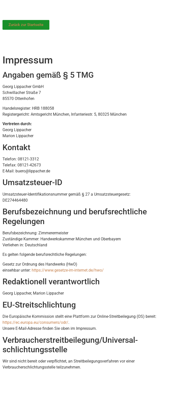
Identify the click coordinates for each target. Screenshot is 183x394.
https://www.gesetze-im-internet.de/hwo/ (68, 270)
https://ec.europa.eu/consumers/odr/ (35, 322)
